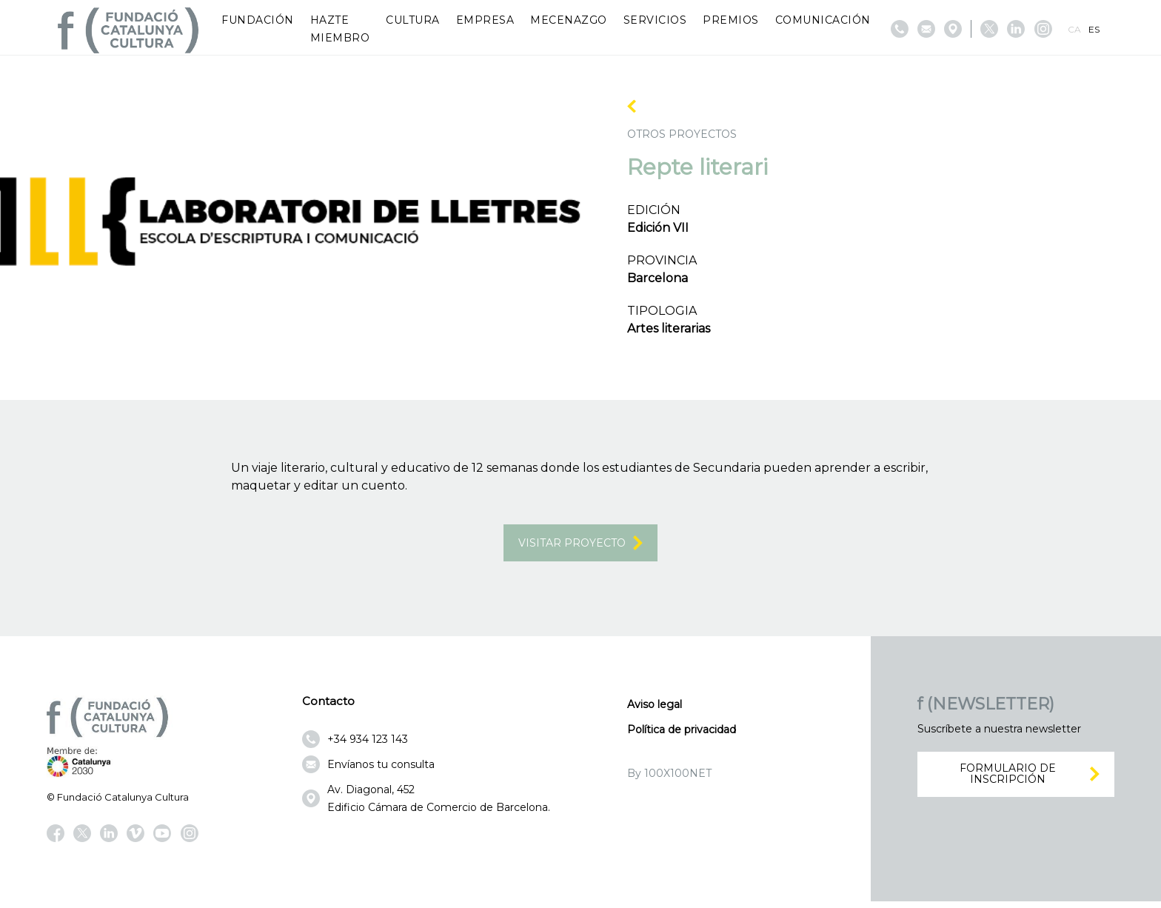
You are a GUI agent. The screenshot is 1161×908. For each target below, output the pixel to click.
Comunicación (823, 20)
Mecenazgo (568, 20)
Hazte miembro (340, 28)
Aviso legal (654, 711)
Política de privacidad (681, 737)
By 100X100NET (669, 780)
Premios (731, 20)
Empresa (485, 20)
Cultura (413, 20)
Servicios (655, 20)
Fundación (257, 20)
